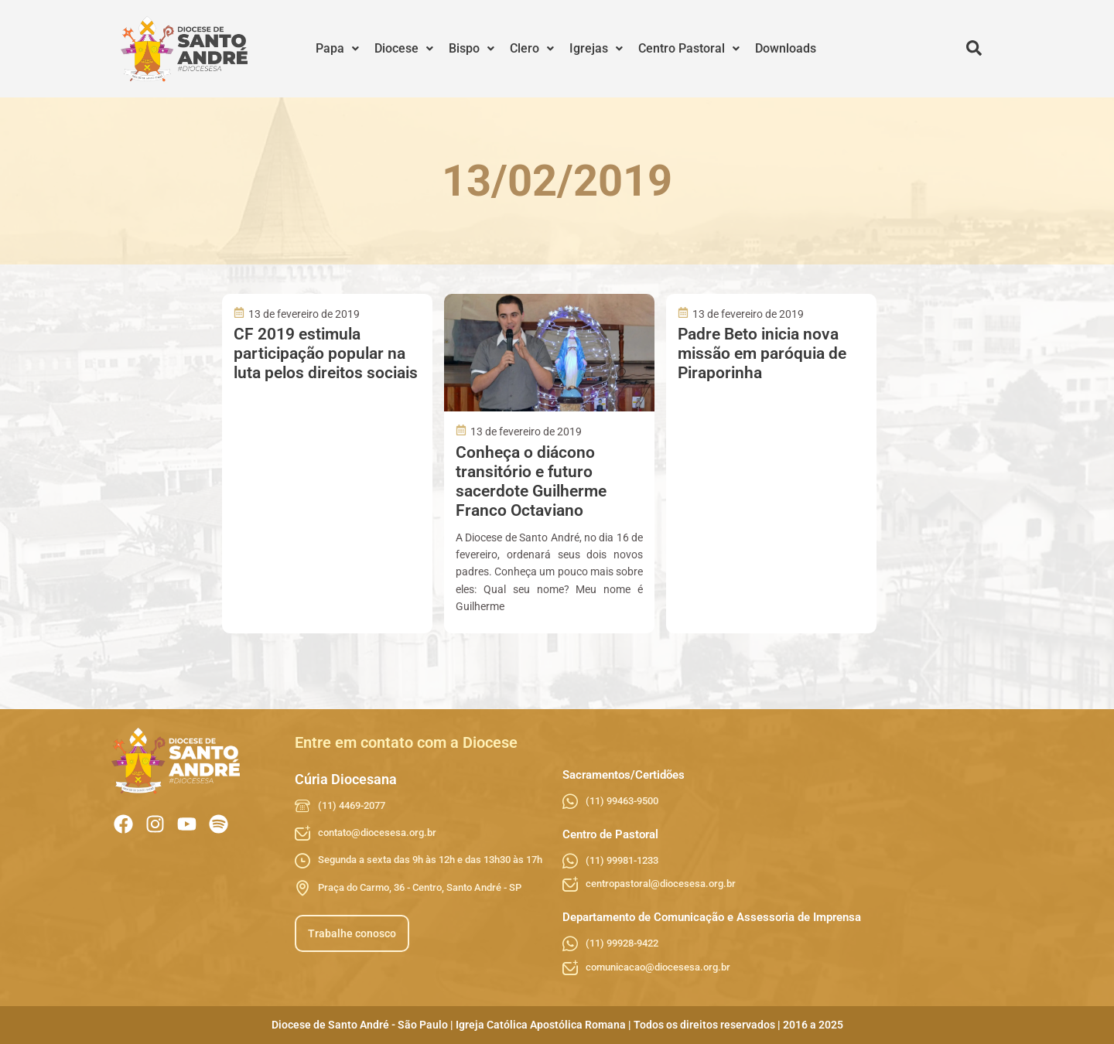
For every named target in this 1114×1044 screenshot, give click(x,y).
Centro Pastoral (689, 48)
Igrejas (596, 48)
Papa (337, 48)
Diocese (403, 48)
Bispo (471, 48)
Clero (532, 48)
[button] (337, 49)
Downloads (785, 48)
